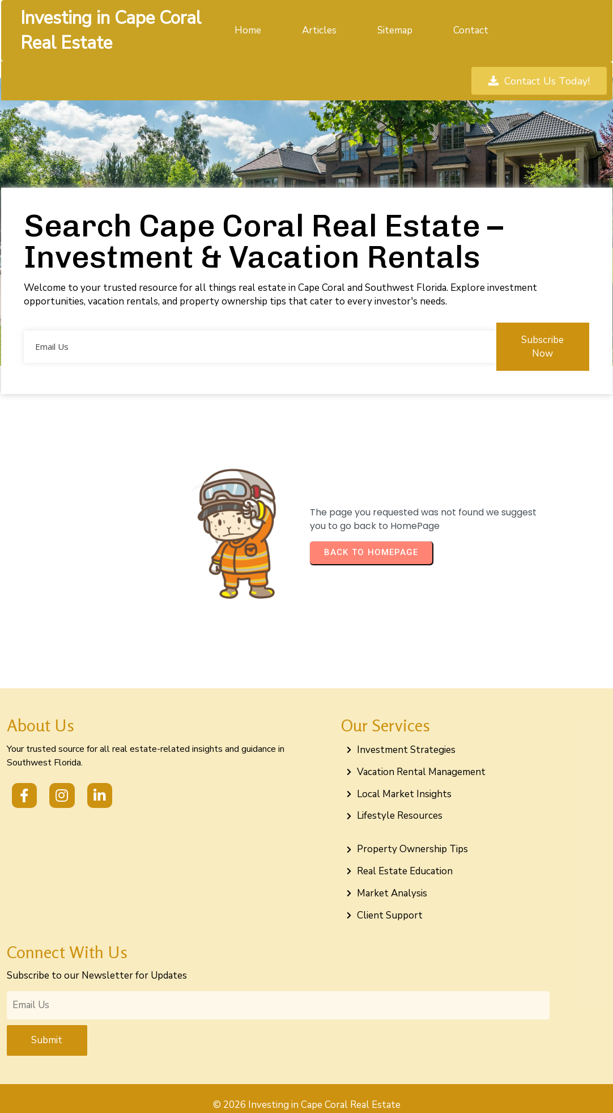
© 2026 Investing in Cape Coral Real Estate (307, 1091)
